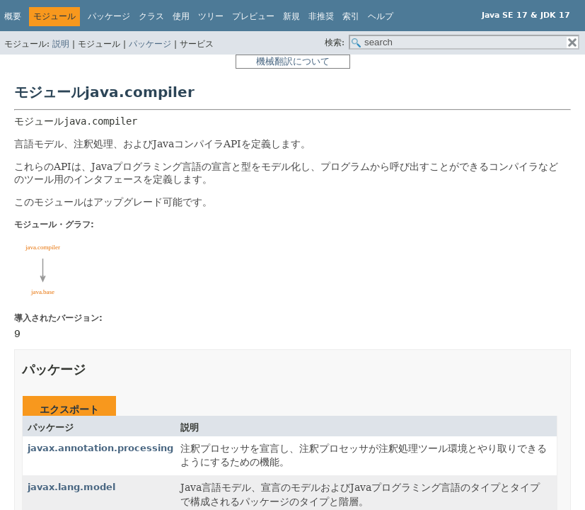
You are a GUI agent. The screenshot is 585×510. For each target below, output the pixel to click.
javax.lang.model (71, 487)
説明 (60, 44)
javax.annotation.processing (100, 448)
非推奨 (321, 16)
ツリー (211, 16)
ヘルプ (380, 16)
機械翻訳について (293, 61)
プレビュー (253, 16)
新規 (291, 16)
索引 (350, 16)
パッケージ (150, 44)
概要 (12, 16)
